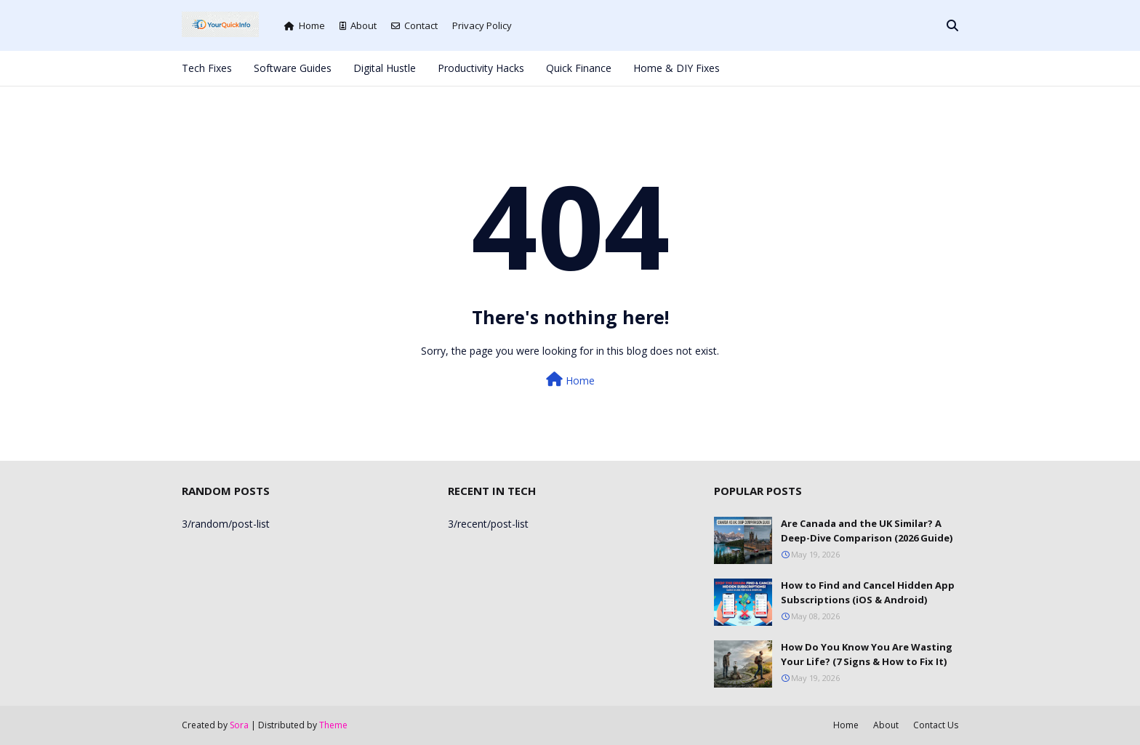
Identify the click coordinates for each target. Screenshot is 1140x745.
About (358, 25)
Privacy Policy (482, 25)
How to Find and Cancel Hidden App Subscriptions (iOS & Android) (868, 592)
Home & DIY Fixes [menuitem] (676, 68)
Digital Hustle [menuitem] (384, 68)
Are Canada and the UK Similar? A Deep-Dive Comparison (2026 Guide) (866, 530)
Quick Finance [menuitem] (578, 68)
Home (304, 25)
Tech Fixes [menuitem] (207, 68)
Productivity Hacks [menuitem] (481, 68)
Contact (414, 25)
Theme (333, 725)
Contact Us (935, 725)
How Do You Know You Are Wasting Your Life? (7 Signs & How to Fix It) (866, 654)
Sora (239, 725)
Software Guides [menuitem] (293, 68)
